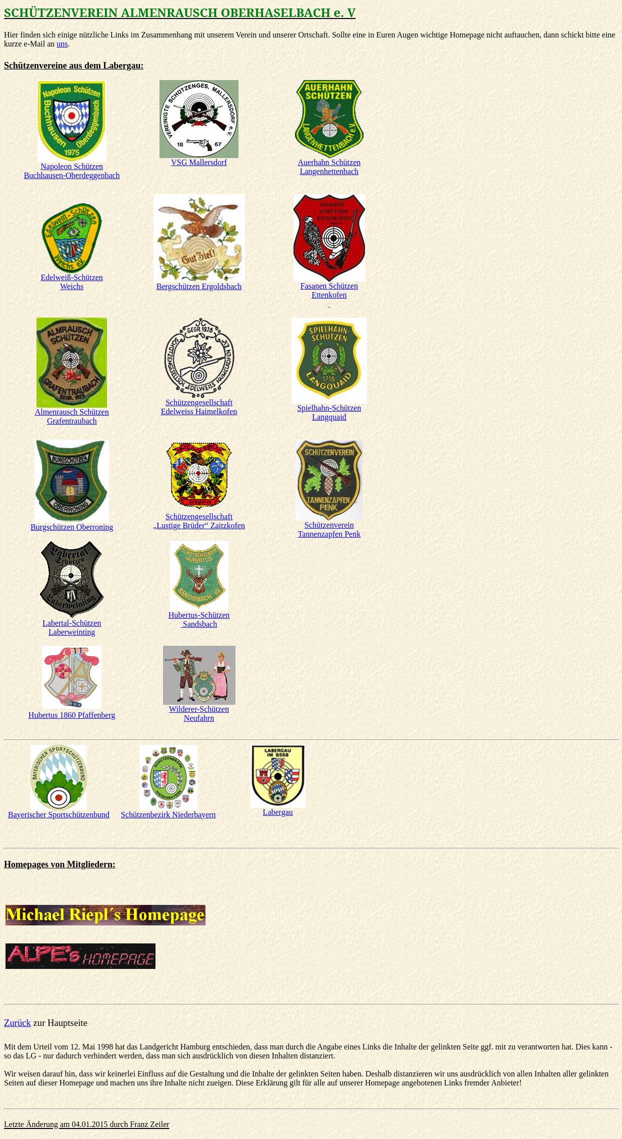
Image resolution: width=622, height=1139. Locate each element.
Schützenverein (329, 525)
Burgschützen (71, 527)
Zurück (17, 1022)
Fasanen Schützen (329, 286)
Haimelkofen (199, 411)
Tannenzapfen (329, 534)
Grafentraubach (72, 421)
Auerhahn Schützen (329, 167)
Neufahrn (199, 718)
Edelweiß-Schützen (71, 277)
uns (62, 44)
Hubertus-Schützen (199, 615)
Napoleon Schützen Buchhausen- (72, 171)
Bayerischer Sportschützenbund (59, 814)
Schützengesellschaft (199, 402)
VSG (199, 162)
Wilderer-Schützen (199, 709)
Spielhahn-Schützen (329, 408)
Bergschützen (199, 286)
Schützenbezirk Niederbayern (168, 814)
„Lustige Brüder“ (199, 525)
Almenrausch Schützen (72, 412)
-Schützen (71, 623)
